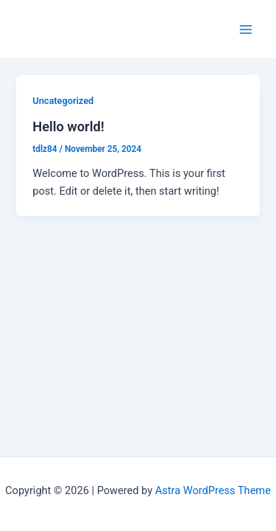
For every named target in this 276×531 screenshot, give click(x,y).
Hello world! (68, 126)
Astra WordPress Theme (213, 490)
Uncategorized (62, 100)
